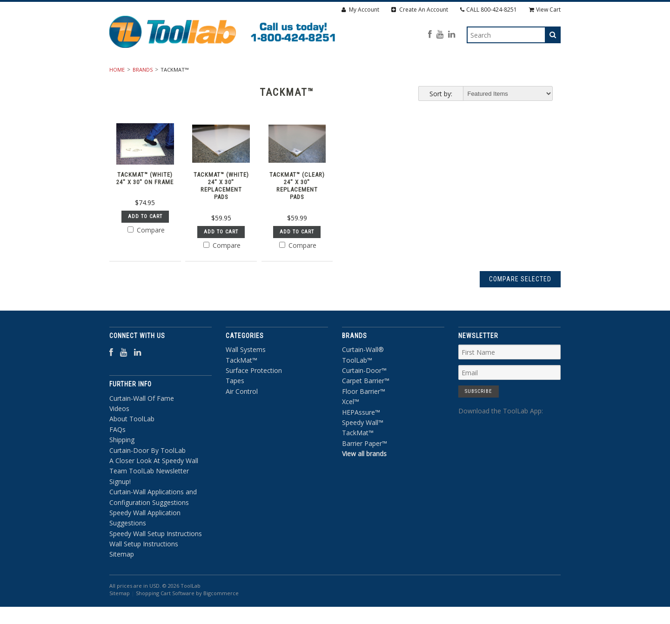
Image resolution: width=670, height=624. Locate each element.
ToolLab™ (357, 384)
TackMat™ (275, 74)
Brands (143, 94)
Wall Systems (214, 74)
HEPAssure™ (361, 436)
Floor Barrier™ (363, 416)
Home (117, 94)
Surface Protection (346, 74)
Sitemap (121, 579)
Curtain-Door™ (364, 395)
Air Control (460, 74)
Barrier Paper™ (364, 468)
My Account (360, 9)
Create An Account (419, 9)
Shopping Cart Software (165, 618)
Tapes (410, 74)
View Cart (545, 9)
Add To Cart (145, 242)
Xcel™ (350, 426)
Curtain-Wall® (363, 374)
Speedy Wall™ (362, 447)
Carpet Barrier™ (365, 405)
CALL (488, 9)
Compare (146, 255)
